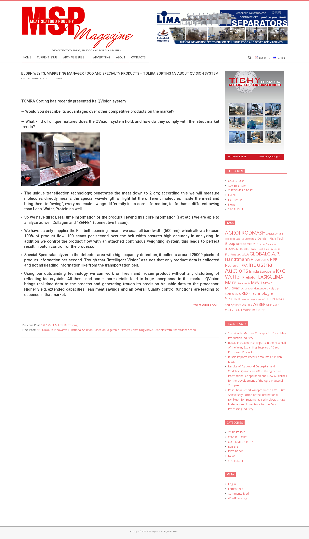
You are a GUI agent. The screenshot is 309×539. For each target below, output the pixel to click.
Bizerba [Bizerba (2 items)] (240, 239)
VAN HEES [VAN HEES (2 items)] (247, 305)
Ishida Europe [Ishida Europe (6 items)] (260, 271)
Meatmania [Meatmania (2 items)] (244, 283)
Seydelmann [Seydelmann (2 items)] (257, 299)
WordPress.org (237, 498)
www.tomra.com (206, 304)
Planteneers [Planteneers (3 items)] (261, 288)
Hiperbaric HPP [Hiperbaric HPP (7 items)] (264, 259)
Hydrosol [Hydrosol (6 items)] (232, 265)
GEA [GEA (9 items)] (245, 254)
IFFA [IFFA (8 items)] (244, 265)
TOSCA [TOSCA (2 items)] (237, 305)
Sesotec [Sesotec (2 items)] (246, 299)
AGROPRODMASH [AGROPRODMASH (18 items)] (245, 232)
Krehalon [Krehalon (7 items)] (249, 277)
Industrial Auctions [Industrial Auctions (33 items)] (249, 267)
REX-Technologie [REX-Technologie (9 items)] (257, 293)
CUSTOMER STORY (240, 190)
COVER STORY (237, 185)
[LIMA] (221, 12)
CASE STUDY (236, 181)
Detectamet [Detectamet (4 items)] (244, 244)
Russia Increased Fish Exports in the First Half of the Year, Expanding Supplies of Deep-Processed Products (257, 347)
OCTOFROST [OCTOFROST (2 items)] (246, 288)
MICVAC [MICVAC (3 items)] (267, 283)
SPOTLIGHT (235, 209)
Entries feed (235, 489)
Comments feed (238, 493)
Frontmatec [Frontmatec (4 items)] (233, 254)
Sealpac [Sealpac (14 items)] (233, 298)
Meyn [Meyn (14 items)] (256, 282)
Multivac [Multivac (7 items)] (232, 288)
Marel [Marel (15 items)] (231, 282)
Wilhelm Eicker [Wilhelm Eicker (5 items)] (254, 310)
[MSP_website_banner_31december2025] (221, 29)
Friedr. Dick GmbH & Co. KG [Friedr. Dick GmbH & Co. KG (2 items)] (265, 249)
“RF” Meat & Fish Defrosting (59, 325)
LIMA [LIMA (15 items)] (278, 277)
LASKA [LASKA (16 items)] (265, 276)
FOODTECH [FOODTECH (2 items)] (244, 249)
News (59, 78)
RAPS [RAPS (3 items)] (238, 294)
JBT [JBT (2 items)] (273, 271)
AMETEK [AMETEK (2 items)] (270, 233)
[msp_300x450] (254, 73)
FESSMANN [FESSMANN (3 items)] (231, 249)
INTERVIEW (235, 200)
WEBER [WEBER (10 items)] (258, 304)
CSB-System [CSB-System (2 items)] (251, 239)
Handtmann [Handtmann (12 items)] (237, 259)
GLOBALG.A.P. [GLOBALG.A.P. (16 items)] (265, 253)
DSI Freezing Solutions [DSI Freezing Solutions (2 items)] (264, 244)
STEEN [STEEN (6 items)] (269, 299)
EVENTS (233, 195)
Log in (232, 484)
